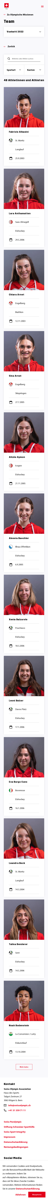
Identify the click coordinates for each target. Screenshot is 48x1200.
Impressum (9, 1136)
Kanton (34, 69)
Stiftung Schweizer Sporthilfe (19, 1126)
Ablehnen (20, 1194)
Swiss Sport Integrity (14, 1131)
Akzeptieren (37, 1195)
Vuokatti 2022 (15, 31)
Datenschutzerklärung (16, 1141)
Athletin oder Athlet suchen (22, 59)
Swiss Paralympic (13, 1121)
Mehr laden (24, 1067)
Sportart (14, 69)
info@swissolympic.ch (19, 1105)
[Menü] (42, 6)
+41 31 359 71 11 (17, 1110)
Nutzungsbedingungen (16, 1146)
